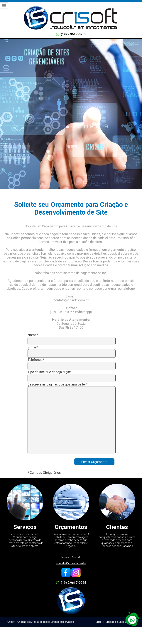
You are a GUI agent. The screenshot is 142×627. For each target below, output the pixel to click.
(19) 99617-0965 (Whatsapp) (71, 312)
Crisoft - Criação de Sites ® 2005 (115, 621)
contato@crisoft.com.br (71, 563)
